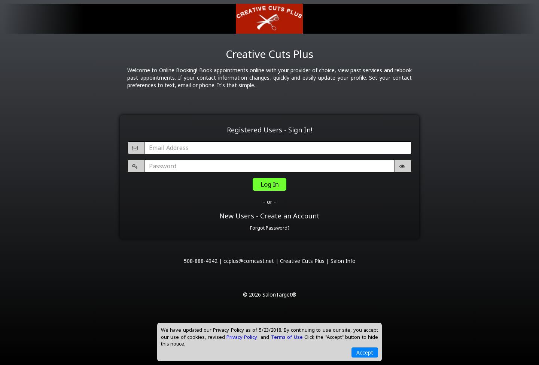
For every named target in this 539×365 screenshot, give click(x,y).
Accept (364, 352)
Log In (270, 184)
